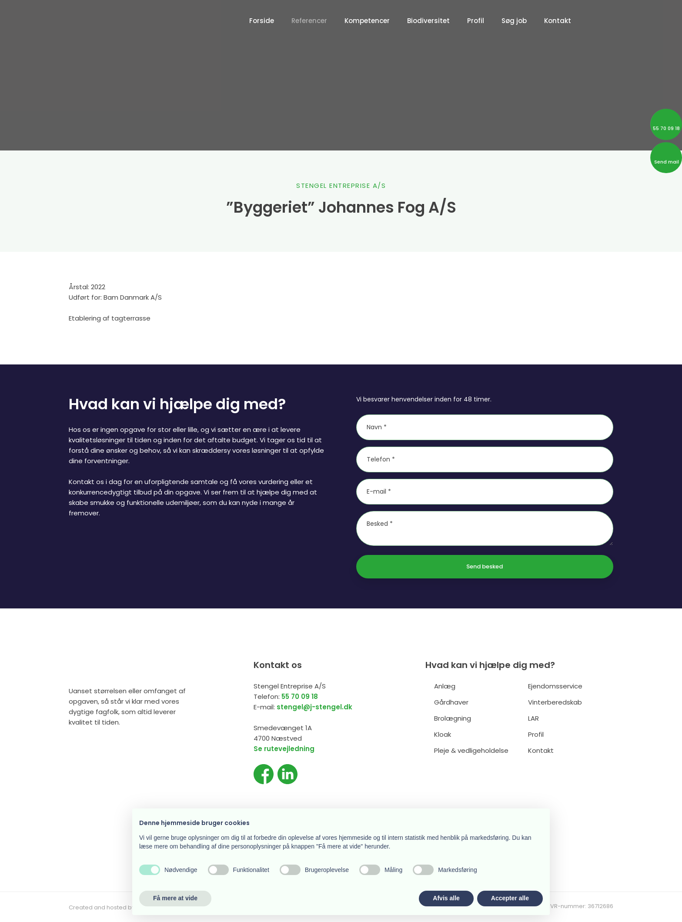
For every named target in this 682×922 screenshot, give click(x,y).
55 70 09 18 (299, 696)
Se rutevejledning (284, 748)
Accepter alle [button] (510, 898)
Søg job (514, 20)
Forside (261, 20)
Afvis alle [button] (446, 898)
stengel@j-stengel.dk (314, 707)
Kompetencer (367, 20)
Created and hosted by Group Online (121, 907)
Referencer (309, 20)
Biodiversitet (428, 20)
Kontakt (557, 20)
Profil (475, 20)
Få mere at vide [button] (175, 898)
